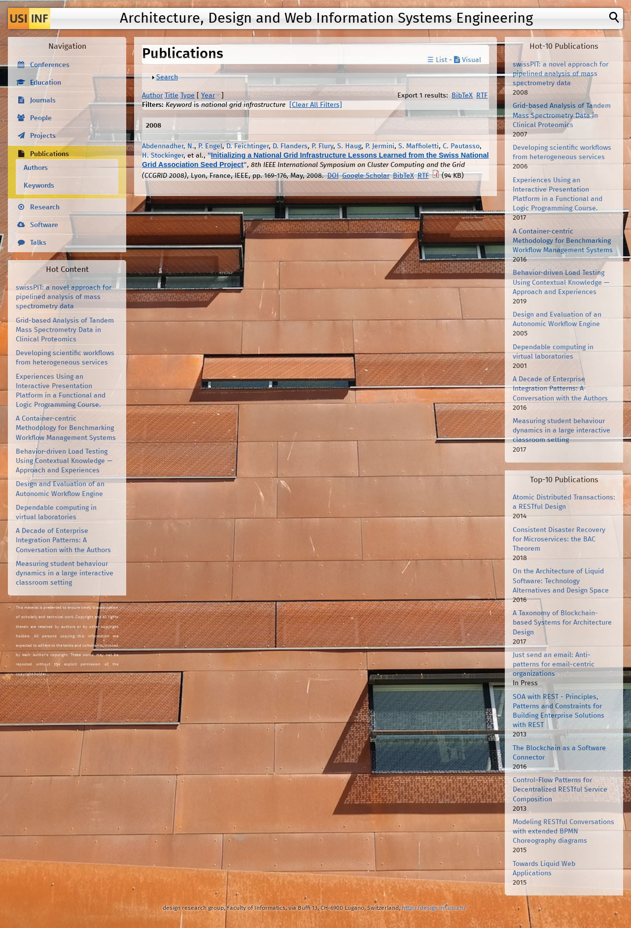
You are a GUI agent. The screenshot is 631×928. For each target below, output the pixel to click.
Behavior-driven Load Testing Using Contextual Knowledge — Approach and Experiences (64, 461)
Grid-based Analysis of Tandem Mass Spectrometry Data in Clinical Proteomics (65, 330)
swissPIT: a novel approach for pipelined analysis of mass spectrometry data (63, 297)
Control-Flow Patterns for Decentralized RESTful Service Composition (560, 789)
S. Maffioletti (418, 146)
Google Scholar (365, 175)
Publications (49, 154)
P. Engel (210, 146)
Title (171, 95)
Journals (43, 100)
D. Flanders (290, 146)
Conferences (50, 65)
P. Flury (322, 146)
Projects (43, 136)
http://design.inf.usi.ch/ (434, 908)
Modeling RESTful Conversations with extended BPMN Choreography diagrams (563, 831)
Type (187, 95)
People (41, 118)
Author (152, 95)
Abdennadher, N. (168, 146)
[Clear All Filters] (315, 104)
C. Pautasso (461, 146)
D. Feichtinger (247, 146)
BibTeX (462, 95)
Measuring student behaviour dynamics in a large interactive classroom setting (64, 573)
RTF (482, 95)
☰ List (437, 60)
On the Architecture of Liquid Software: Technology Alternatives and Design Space (561, 581)
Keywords (39, 185)
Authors (36, 168)
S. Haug (349, 146)
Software (44, 225)
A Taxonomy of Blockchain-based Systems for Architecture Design (562, 622)
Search (167, 77)
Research (45, 207)
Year (208, 95)
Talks (38, 242)
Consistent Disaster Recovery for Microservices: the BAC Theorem (559, 539)
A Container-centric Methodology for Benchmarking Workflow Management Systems (66, 428)
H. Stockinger (162, 155)
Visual (467, 60)
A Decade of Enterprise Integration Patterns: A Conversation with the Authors (63, 540)
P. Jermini (379, 146)
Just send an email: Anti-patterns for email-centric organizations (554, 664)
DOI (333, 175)
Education (45, 82)
